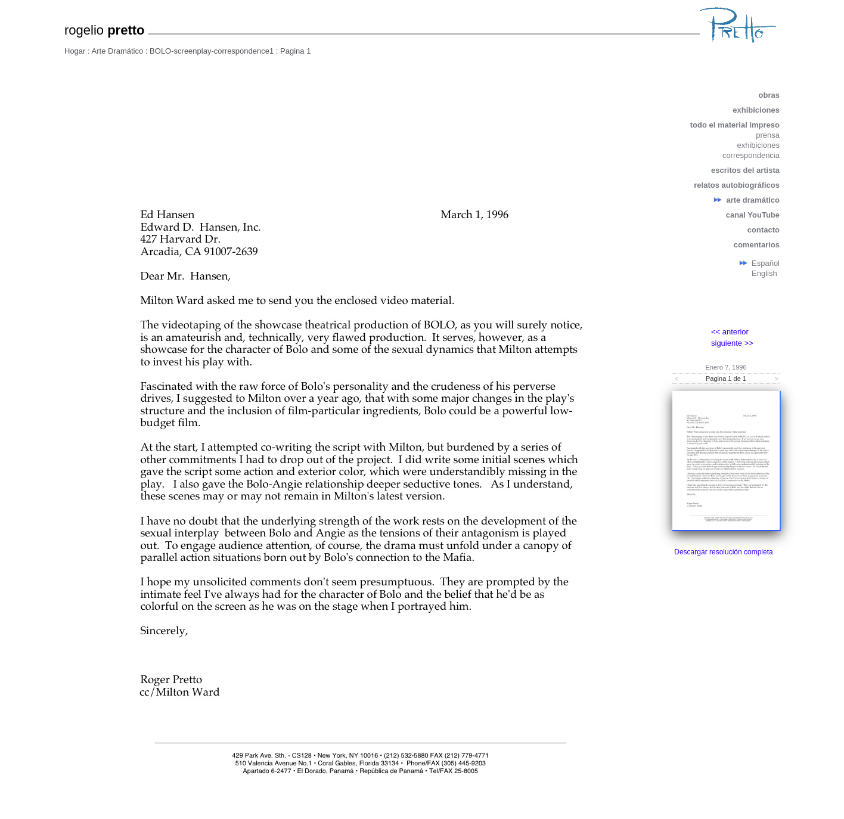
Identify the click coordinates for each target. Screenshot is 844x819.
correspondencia (751, 155)
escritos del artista (745, 170)
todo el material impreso (735, 124)
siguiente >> (732, 343)
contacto (763, 229)
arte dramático (753, 200)
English (764, 273)
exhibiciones (756, 110)
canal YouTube (753, 214)
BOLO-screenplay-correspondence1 (212, 50)
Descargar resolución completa (723, 552)
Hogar (74, 50)
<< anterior (730, 331)
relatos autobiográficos (737, 185)
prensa (768, 135)
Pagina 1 (295, 50)
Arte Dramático (118, 50)
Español (766, 263)
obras (769, 95)
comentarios (757, 244)
